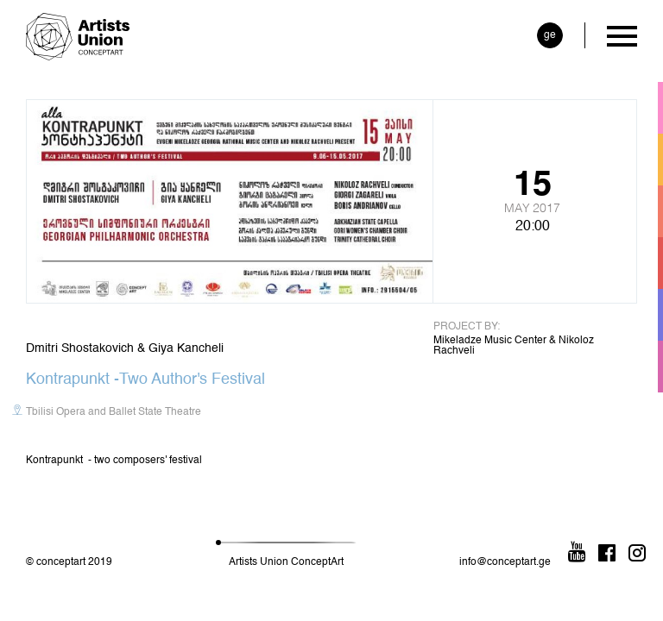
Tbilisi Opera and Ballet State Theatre (113, 412)
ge (550, 35)
